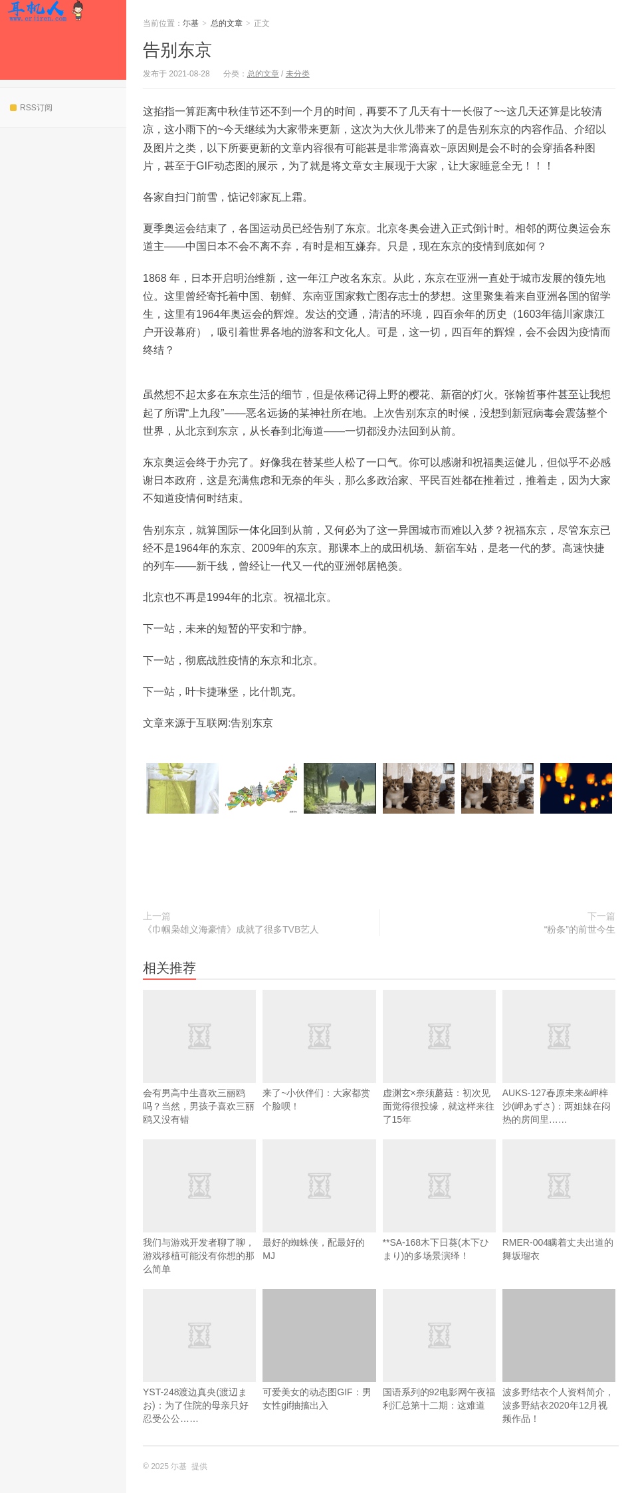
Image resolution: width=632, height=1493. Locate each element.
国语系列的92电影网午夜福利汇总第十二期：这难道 (439, 1371)
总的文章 (227, 23)
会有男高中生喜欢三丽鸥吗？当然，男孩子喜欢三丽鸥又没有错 (199, 1078)
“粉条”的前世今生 (579, 929)
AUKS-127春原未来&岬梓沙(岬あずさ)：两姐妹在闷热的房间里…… (558, 1078)
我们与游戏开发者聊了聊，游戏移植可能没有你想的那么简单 (199, 1228)
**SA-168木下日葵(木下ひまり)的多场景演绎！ (439, 1222)
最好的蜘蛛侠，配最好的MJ (319, 1222)
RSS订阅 (31, 107)
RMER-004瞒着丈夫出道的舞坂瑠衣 (558, 1222)
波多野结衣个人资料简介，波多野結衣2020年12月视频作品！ (558, 1356)
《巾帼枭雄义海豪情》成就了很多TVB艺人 (231, 929)
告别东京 (177, 50)
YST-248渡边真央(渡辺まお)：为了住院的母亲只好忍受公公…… (199, 1378)
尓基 (45, 10)
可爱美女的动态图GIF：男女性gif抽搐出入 (319, 1350)
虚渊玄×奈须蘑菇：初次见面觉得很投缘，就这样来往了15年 (439, 1078)
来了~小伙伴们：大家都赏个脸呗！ (319, 1072)
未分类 (298, 73)
